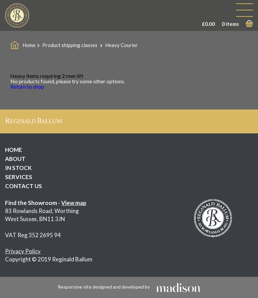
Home (29, 45)
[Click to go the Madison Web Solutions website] (178, 287)
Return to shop (27, 86)
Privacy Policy (23, 251)
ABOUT (15, 158)
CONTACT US (23, 185)
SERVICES (18, 176)
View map (73, 202)
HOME (13, 149)
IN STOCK (18, 167)
